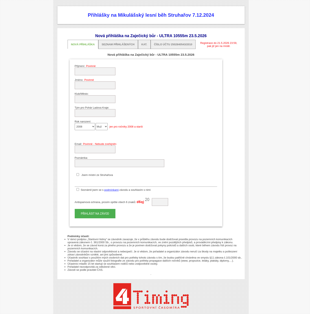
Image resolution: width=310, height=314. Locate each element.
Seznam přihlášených (118, 44)
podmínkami (111, 189)
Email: (78, 143)
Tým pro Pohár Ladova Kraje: (92, 107)
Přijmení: (80, 66)
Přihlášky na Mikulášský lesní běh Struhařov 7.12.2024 (151, 15)
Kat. (144, 44)
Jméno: (79, 79)
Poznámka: (81, 157)
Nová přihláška (83, 44)
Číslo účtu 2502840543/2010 (173, 44)
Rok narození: (83, 121)
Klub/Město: (82, 93)
